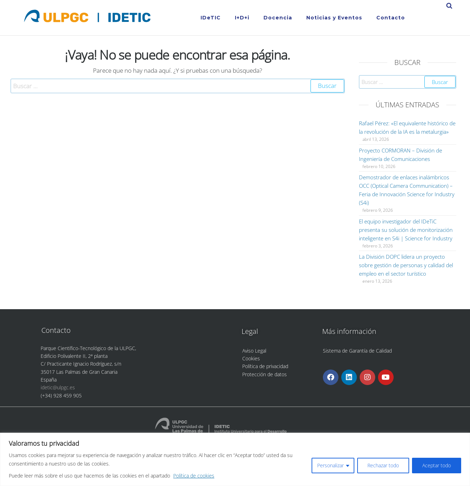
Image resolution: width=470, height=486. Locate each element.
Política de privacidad (265, 366)
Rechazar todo (383, 465)
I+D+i (242, 17)
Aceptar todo (436, 465)
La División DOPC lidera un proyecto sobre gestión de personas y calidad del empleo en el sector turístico (406, 265)
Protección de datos (264, 374)
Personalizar (330, 465)
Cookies (251, 358)
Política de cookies (193, 475)
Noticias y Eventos (334, 17)
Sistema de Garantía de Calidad (357, 350)
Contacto (390, 17)
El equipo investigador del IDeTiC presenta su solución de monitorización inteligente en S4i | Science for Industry (406, 230)
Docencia (277, 17)
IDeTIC (211, 17)
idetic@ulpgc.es (58, 387)
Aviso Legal (254, 350)
